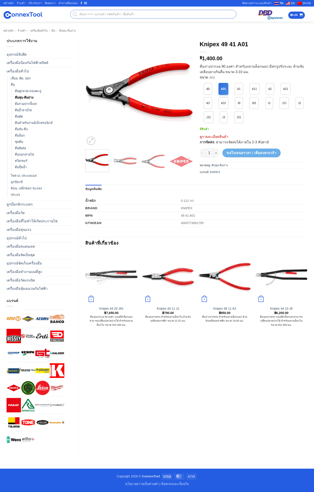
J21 (208, 117)
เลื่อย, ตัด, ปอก (21, 78)
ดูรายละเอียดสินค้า (214, 137)
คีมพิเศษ (20, 148)
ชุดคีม (19, 142)
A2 (270, 89)
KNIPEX (215, 172)
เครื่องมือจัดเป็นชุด (21, 255)
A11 (254, 89)
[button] (296, 15)
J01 (254, 103)
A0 (208, 89)
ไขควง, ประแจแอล (24, 175)
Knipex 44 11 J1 (168, 308)
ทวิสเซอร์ (21, 161)
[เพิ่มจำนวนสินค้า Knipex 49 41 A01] (216, 153)
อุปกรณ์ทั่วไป (17, 238)
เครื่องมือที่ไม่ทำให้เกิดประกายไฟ (32, 221)
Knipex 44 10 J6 (281, 308)
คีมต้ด (19, 116)
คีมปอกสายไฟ (24, 154)
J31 (239, 117)
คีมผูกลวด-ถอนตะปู (28, 91)
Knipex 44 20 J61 (111, 308)
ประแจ (15, 194)
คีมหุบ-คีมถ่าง (67, 30)
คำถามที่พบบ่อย (68, 3)
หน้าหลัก (8, 3)
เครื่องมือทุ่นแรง (19, 229)
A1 (239, 89)
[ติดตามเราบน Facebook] (81, 3)
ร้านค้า (21, 3)
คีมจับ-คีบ (21, 129)
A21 (285, 89)
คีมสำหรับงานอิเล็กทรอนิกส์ (34, 123)
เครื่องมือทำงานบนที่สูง (24, 272)
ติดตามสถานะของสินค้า (256, 3)
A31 (223, 103)
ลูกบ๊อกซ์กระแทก (20, 204)
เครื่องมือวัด (16, 213)
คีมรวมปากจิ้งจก (26, 104)
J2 (299, 103)
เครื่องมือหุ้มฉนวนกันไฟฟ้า (27, 288)
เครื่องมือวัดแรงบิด (21, 280)
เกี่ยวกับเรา (35, 3)
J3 (223, 117)
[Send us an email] (85, 3)
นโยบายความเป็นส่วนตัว (142, 484)
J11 (284, 103)
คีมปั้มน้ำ (21, 167)
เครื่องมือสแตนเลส (21, 246)
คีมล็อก (20, 135)
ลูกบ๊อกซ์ (17, 182)
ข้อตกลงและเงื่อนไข (175, 484)
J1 (269, 103)
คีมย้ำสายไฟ (23, 110)
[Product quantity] (209, 153)
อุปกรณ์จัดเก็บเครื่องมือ (24, 263)
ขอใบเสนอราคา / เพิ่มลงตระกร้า (251, 153)
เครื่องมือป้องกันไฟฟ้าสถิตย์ (27, 63)
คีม (53, 30)
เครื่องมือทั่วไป (39, 30)
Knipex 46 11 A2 (224, 308)
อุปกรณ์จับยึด (17, 54)
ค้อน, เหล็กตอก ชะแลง (26, 188)
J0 (238, 103)
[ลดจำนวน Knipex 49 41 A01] (202, 153)
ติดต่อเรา (50, 3)
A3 (208, 103)
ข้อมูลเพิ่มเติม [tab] (93, 189)
